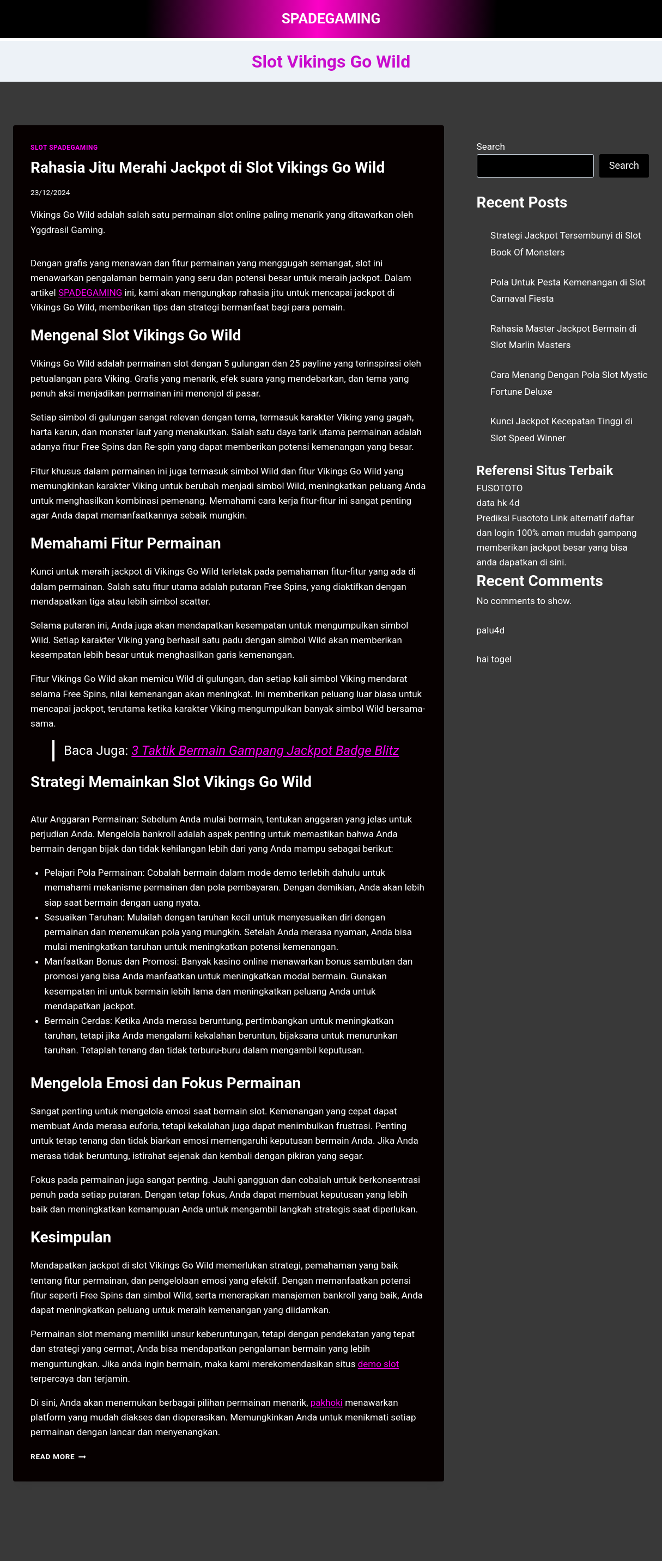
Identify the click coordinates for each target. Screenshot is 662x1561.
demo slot (378, 1363)
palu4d (491, 630)
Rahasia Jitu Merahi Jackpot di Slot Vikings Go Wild (208, 167)
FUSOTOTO (500, 488)
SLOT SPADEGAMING (64, 147)
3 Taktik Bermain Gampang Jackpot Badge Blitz (265, 750)
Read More (58, 1456)
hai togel (494, 659)
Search (491, 146)
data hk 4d (498, 502)
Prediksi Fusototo (513, 518)
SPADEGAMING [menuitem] (90, 292)
